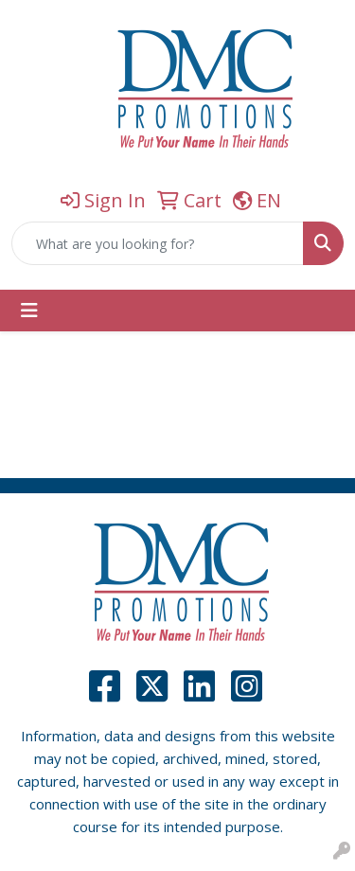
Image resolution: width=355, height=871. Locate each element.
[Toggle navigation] (29, 310)
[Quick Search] (157, 243)
